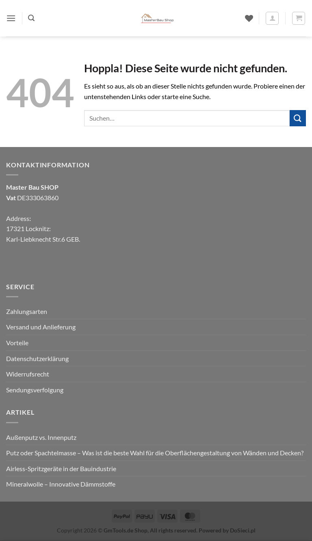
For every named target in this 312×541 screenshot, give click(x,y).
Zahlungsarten (26, 311)
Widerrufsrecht (27, 374)
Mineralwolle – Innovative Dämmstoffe (60, 484)
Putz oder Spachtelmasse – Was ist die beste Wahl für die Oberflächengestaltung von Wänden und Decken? (154, 453)
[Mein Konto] (272, 18)
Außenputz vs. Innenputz (41, 437)
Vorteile (17, 342)
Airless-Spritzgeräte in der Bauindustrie (61, 468)
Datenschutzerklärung (37, 358)
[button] (11, 18)
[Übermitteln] (298, 118)
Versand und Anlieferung (41, 327)
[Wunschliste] (249, 18)
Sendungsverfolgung (34, 390)
